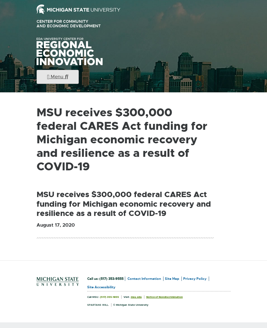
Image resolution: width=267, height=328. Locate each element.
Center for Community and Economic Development (77, 24)
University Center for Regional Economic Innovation (78, 51)
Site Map (172, 278)
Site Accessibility (101, 287)
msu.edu (136, 297)
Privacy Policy (195, 278)
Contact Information (144, 278)
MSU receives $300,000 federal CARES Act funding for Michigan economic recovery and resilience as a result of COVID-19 (124, 204)
